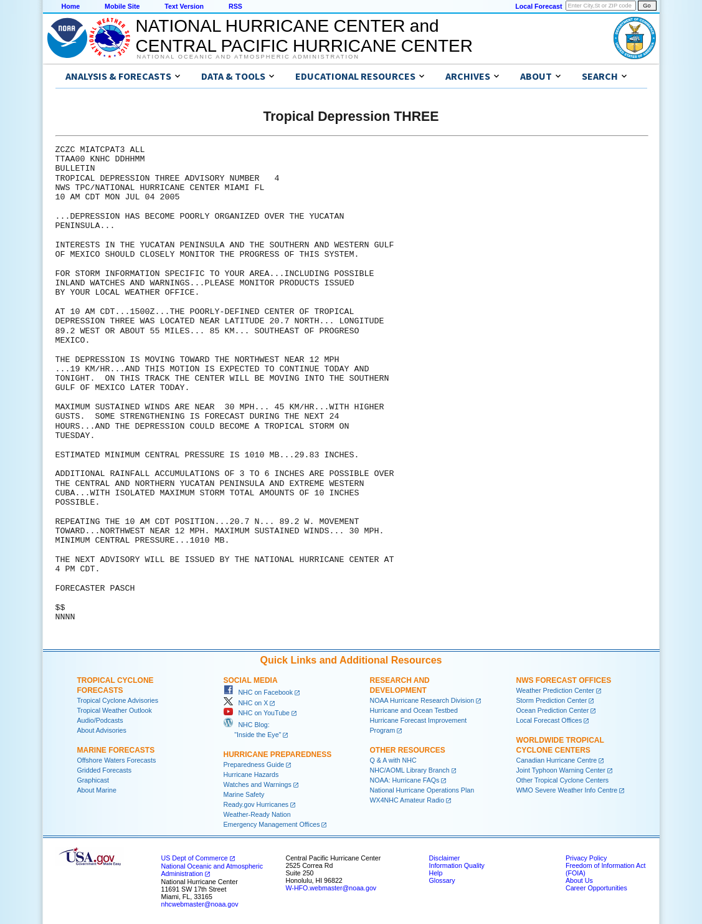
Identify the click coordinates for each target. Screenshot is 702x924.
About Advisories (101, 730)
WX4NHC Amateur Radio (407, 800)
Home (71, 6)
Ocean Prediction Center (552, 710)
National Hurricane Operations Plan (422, 790)
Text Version (184, 6)
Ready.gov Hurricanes (256, 804)
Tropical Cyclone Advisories (118, 700)
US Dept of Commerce (194, 858)
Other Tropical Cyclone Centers (562, 780)
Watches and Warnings (258, 784)
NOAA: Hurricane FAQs (405, 780)
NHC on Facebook (258, 692)
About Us (579, 880)
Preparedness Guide (254, 764)
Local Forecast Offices (549, 720)
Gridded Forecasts (104, 770)
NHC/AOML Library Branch (410, 770)
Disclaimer (444, 858)
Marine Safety (244, 794)
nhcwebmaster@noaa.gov (200, 904)
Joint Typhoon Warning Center (560, 770)
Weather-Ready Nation (257, 814)
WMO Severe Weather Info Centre (567, 790)
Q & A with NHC (393, 760)
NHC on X (246, 703)
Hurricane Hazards (251, 774)
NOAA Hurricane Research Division (422, 700)
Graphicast (93, 780)
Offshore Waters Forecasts (116, 760)
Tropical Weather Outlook (114, 710)
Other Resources (407, 750)
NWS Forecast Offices (564, 680)
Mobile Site (122, 6)
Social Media (251, 680)
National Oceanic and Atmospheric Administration (248, 57)
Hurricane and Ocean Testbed (414, 710)
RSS (235, 6)
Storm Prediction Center (551, 700)
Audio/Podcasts (100, 720)
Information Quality (457, 865)
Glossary (442, 880)
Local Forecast (538, 6)
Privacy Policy (586, 858)
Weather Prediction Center (555, 690)
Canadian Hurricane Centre (556, 760)
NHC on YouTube (257, 713)
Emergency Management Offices (272, 824)
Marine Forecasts (116, 750)
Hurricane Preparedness (278, 754)
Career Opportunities (596, 888)
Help (436, 873)
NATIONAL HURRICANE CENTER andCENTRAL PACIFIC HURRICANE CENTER (304, 35)
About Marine (96, 790)
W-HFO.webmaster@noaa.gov (331, 888)
